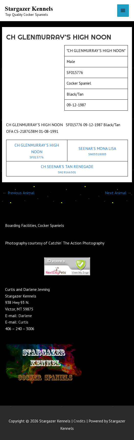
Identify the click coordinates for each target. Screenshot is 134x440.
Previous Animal (18, 192)
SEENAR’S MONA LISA (97, 151)
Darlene (25, 315)
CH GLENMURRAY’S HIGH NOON (36, 151)
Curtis (23, 322)
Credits (80, 420)
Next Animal (118, 192)
